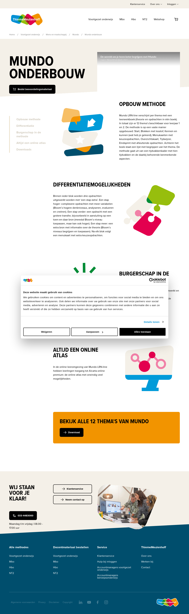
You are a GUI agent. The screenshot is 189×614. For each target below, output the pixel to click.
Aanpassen (94, 331)
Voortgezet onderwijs (100, 19)
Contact (145, 567)
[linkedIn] (80, 602)
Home (12, 34)
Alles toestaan (142, 331)
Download (71, 432)
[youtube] (88, 602)
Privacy (42, 602)
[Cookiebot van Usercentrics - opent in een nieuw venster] (151, 280)
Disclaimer (54, 602)
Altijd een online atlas (31, 143)
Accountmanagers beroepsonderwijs (107, 576)
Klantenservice (137, 4)
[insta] (106, 602)
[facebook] (97, 602)
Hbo (133, 19)
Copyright (67, 602)
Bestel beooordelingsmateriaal (32, 89)
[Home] (27, 19)
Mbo (122, 19)
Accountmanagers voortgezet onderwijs (114, 568)
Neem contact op (72, 499)
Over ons (146, 556)
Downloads (23, 149)
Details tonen (151, 322)
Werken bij (147, 561)
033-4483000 (23, 515)
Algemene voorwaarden (23, 602)
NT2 (144, 19)
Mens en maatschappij (56, 34)
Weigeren (46, 331)
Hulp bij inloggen (107, 561)
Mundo (75, 34)
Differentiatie (25, 126)
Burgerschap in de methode (28, 134)
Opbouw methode (28, 119)
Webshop (159, 19)
